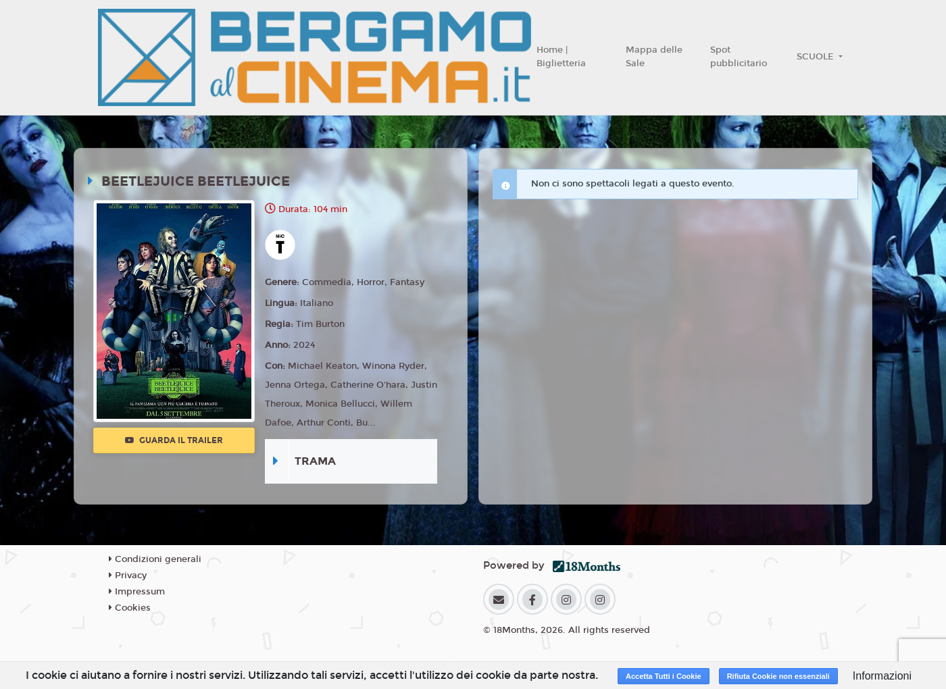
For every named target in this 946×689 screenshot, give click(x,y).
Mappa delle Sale (654, 57)
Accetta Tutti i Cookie (663, 676)
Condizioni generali (155, 559)
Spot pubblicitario (738, 57)
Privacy (128, 575)
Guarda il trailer (174, 440)
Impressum (137, 591)
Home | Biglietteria (561, 57)
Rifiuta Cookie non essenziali (778, 676)
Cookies (130, 608)
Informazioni (882, 676)
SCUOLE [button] (817, 56)
